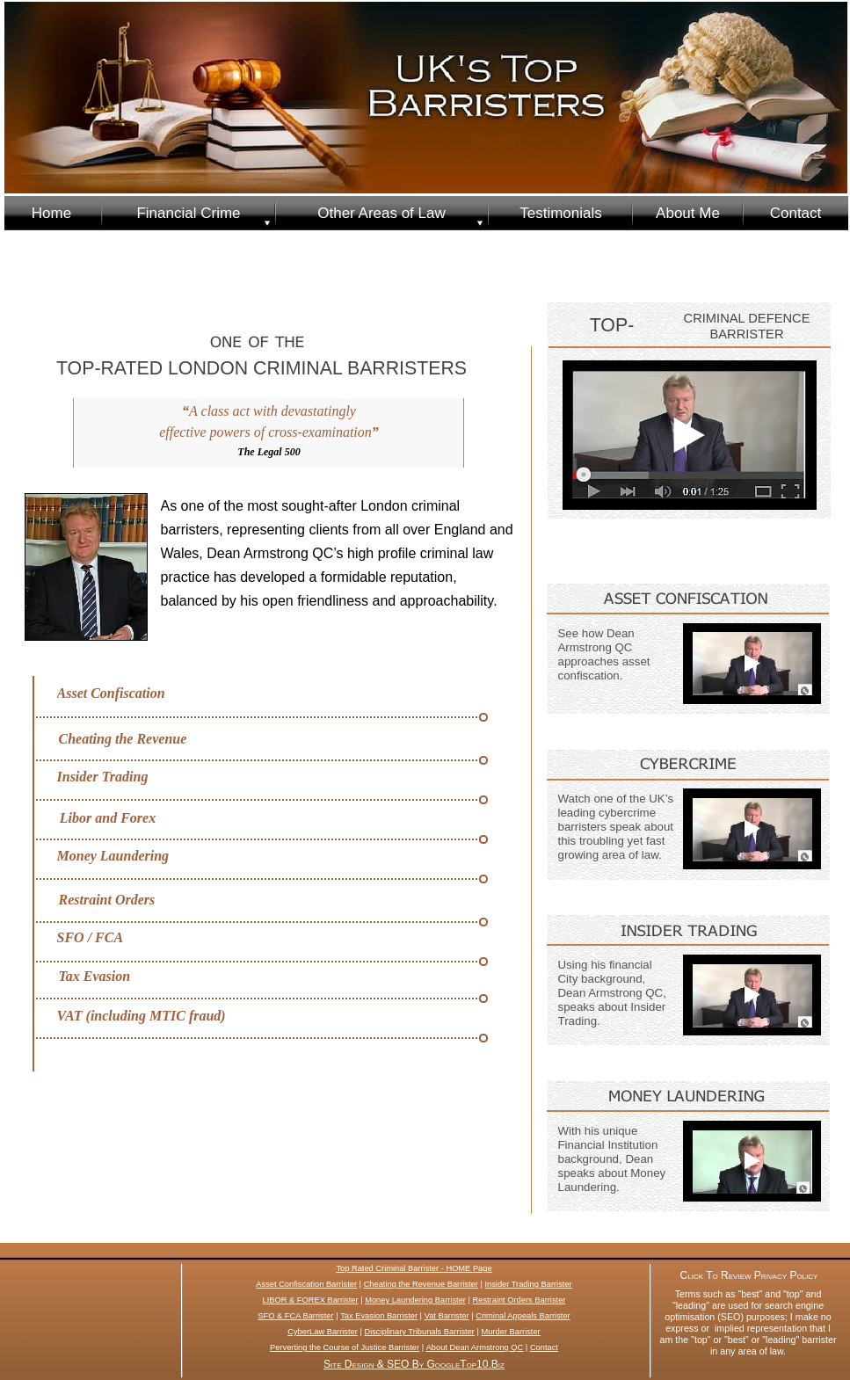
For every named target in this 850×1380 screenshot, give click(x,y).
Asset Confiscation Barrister (306, 1284)
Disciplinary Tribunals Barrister (419, 1331)
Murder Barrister (511, 1331)
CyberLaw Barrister (322, 1331)
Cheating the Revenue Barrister (421, 1284)
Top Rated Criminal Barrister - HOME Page (413, 1268)
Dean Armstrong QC (487, 1347)
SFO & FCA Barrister (295, 1315)
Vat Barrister (447, 1315)
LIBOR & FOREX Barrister (311, 1300)
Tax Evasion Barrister (379, 1315)
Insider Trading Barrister (527, 1284)
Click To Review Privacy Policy (749, 1275)
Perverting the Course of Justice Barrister (344, 1347)
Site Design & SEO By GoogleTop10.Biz (414, 1364)
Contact (544, 1347)
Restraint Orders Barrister (519, 1300)
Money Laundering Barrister (415, 1300)
